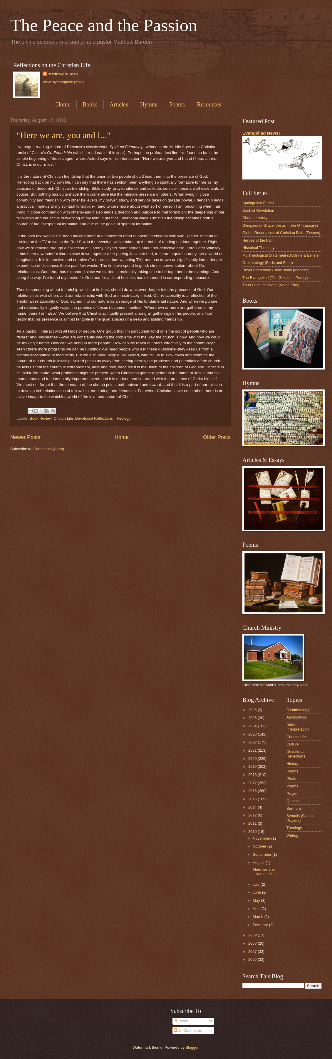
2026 (253, 710)
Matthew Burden (63, 74)
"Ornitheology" (298, 710)
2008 (253, 943)
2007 (253, 951)
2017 (253, 783)
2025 (253, 718)
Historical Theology (258, 247)
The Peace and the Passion (103, 25)
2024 (253, 726)
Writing (292, 835)
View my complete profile (64, 82)
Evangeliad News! (261, 133)
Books (90, 104)
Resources (209, 104)
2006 (253, 959)
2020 (253, 758)
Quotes (292, 801)
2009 (253, 935)
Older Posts (217, 437)
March (258, 916)
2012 (253, 815)
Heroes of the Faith (258, 240)
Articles (119, 104)
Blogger (192, 1047)
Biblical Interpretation (297, 727)
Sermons (294, 808)
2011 (253, 823)
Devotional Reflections (94, 418)
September (262, 854)
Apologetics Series (258, 203)
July (256, 884)
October (260, 846)
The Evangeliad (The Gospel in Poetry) (275, 277)
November (262, 838)
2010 (253, 831)
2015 (253, 799)
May (257, 900)
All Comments (188, 1030)
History (292, 763)
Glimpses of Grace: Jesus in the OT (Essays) (280, 225)
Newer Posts (25, 437)
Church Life (63, 418)
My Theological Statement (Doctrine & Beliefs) (281, 255)
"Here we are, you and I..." (63, 135)
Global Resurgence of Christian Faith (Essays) (281, 233)
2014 (253, 807)
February (261, 925)
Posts (181, 1021)
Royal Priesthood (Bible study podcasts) (275, 270)
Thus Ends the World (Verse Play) (270, 285)
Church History (254, 218)
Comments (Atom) (48, 449)
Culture (292, 744)
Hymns (148, 104)
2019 (253, 766)
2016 (253, 791)
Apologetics (296, 717)
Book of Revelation (258, 210)
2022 (253, 742)
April (257, 908)
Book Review (40, 418)
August (259, 862)
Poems (177, 104)
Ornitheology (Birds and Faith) (267, 262)
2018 (253, 774)
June (257, 892)
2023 (253, 734)
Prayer (292, 793)
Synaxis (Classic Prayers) (300, 818)
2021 (253, 750)
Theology (122, 418)
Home (63, 104)
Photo (291, 778)
